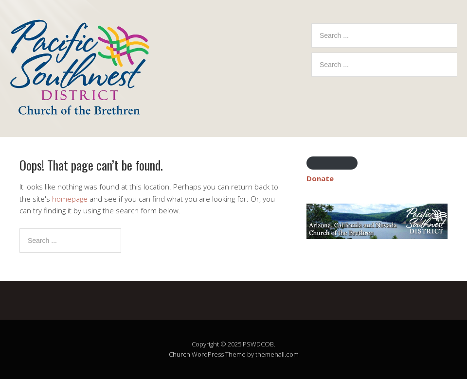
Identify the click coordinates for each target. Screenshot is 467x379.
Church (179, 354)
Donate (320, 178)
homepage (70, 199)
